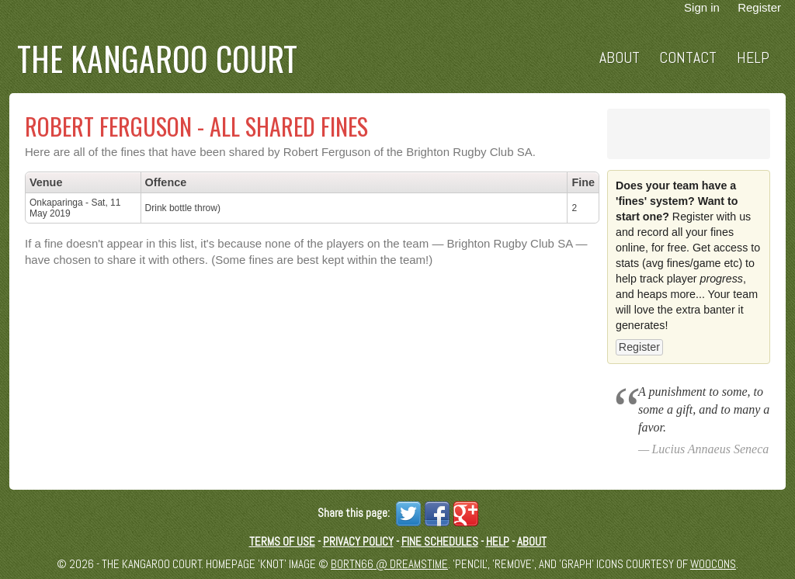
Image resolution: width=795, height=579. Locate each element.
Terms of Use (282, 541)
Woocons (713, 563)
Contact (688, 58)
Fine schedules (439, 541)
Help (753, 58)
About (619, 58)
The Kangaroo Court (157, 58)
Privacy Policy (358, 541)
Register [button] (639, 347)
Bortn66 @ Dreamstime (389, 563)
